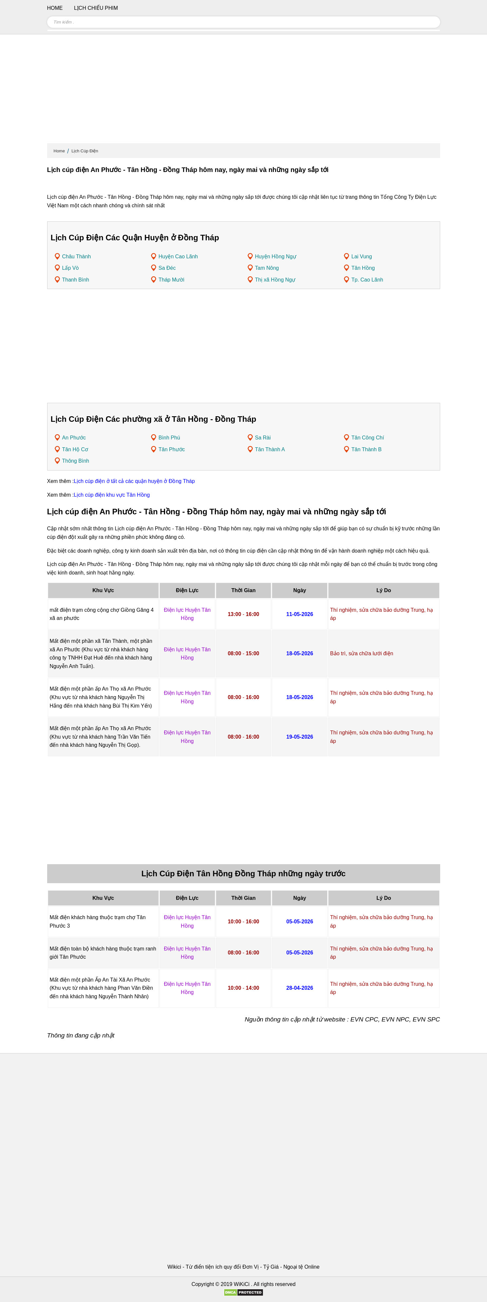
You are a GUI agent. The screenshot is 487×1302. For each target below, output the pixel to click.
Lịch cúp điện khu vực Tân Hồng (112, 495)
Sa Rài (263, 437)
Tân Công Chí (367, 437)
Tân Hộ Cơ (75, 449)
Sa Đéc (167, 268)
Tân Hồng (363, 268)
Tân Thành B (366, 449)
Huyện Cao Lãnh (178, 256)
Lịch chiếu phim (96, 8)
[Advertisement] (243, 91)
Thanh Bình (75, 280)
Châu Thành (76, 256)
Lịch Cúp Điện (84, 150)
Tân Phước (172, 449)
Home (59, 150)
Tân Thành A (270, 449)
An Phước (74, 437)
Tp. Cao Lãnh (367, 280)
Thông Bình (75, 461)
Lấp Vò (70, 268)
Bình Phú (169, 437)
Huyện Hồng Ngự (275, 256)
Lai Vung (361, 256)
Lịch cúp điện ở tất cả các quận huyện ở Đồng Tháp (134, 481)
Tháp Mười (171, 280)
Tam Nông (267, 268)
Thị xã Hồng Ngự (275, 280)
